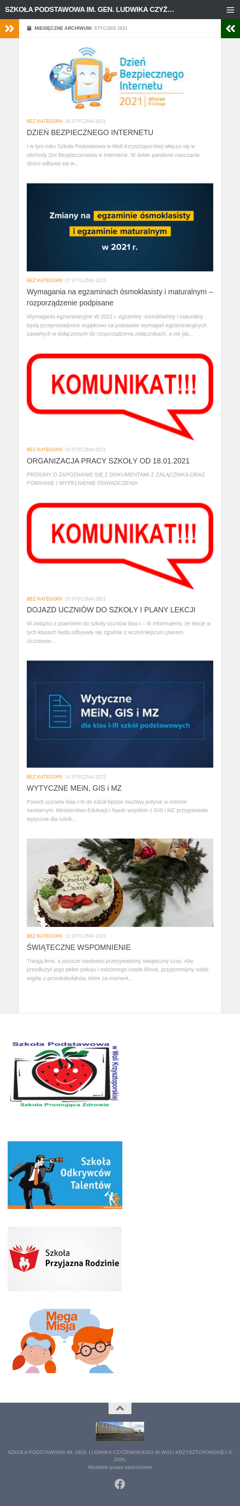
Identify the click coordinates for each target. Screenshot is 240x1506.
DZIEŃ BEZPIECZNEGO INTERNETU (90, 132)
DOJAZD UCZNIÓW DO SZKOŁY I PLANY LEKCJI (111, 609)
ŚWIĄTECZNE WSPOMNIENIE (79, 947)
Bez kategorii (45, 121)
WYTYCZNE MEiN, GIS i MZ (74, 788)
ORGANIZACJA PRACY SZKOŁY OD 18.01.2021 (108, 461)
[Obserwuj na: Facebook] (120, 1484)
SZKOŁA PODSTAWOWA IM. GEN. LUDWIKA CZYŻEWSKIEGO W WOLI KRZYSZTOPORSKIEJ (91, 9)
